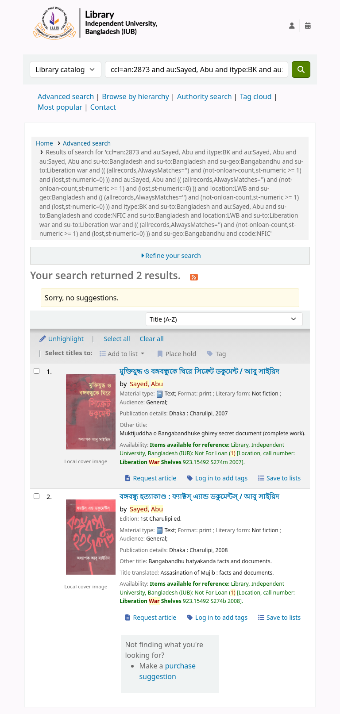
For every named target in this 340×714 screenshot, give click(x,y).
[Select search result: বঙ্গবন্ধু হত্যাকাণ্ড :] (36, 496)
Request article (150, 478)
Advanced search (66, 96)
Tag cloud (256, 96)
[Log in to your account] (291, 25)
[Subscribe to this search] (194, 276)
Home (44, 143)
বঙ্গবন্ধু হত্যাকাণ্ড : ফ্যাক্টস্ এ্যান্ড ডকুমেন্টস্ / (199, 496)
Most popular (60, 107)
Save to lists (279, 478)
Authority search (204, 96)
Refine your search (173, 255)
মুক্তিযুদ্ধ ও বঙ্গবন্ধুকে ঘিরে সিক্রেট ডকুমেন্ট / (199, 371)
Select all (117, 338)
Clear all (152, 338)
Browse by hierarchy (135, 96)
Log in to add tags (216, 478)
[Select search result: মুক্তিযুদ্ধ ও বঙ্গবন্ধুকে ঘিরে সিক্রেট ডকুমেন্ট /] (36, 371)
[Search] (301, 69)
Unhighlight (61, 338)
